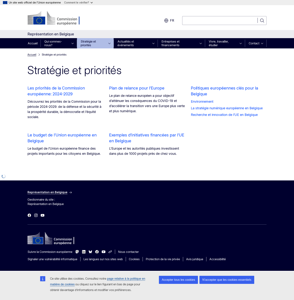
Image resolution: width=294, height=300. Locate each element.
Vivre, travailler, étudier (219, 43)
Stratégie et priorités (88, 43)
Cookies (134, 259)
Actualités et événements (125, 43)
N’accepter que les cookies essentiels (226, 279)
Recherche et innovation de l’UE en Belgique (224, 115)
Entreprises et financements (170, 43)
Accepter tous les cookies (178, 279)
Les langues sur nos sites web (103, 259)
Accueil (33, 43)
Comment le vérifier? (78, 2)
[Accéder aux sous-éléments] (74, 43)
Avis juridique (194, 259)
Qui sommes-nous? (53, 43)
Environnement (202, 101)
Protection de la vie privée (163, 259)
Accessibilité (217, 259)
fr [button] (169, 20)
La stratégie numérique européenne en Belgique (227, 108)
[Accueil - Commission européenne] (57, 18)
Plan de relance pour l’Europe (136, 88)
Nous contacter (128, 252)
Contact (254, 43)
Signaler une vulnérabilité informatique (52, 259)
